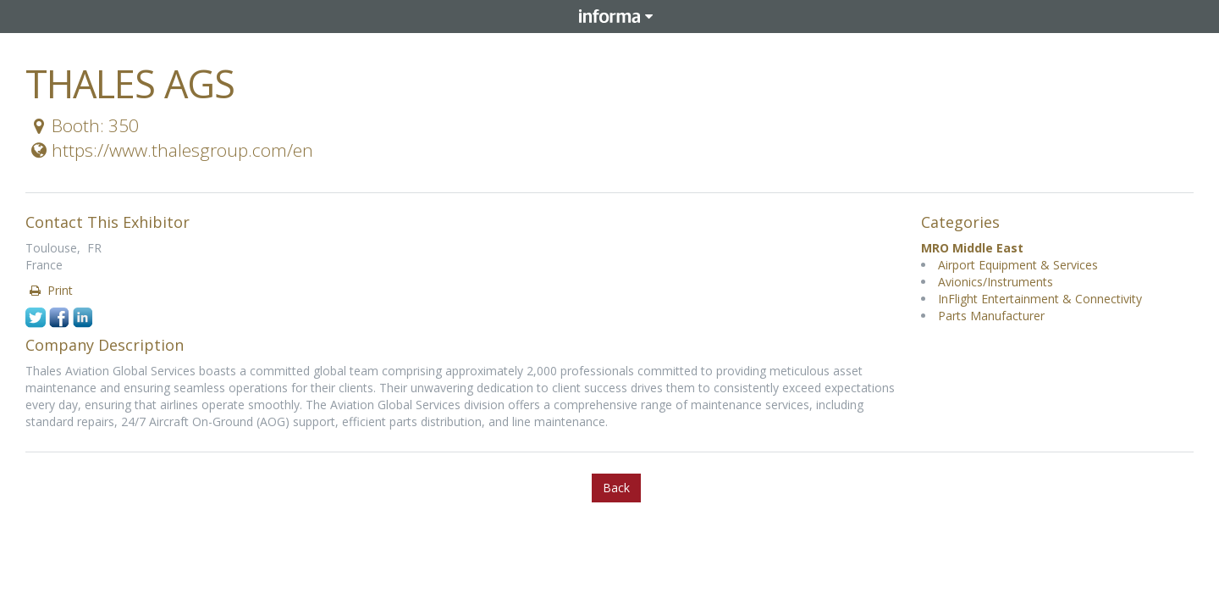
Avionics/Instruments (995, 282)
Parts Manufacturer (991, 316)
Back (616, 488)
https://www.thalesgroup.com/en (170, 150)
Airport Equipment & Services (1018, 265)
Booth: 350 (83, 125)
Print (50, 290)
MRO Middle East (972, 248)
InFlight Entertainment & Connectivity (1040, 299)
